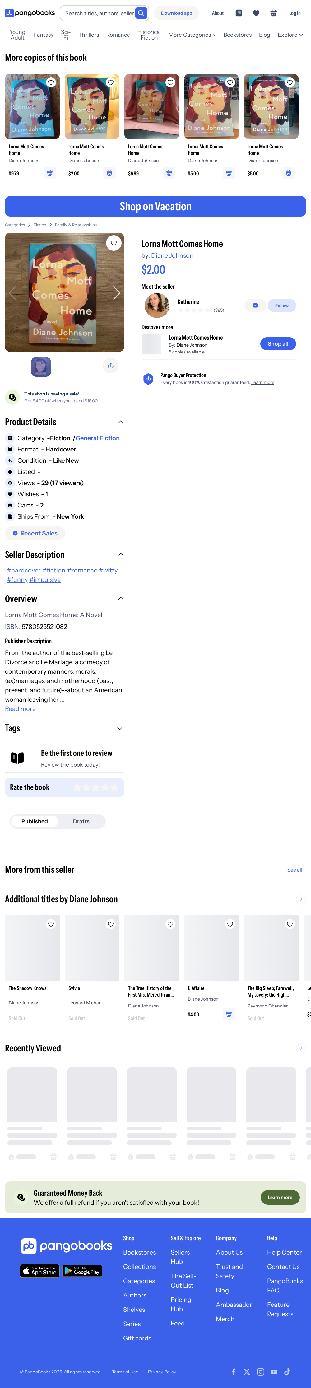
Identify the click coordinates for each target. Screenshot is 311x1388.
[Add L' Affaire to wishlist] (230, 924)
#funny (17, 579)
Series (132, 1324)
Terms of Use (125, 1372)
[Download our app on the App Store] (40, 1271)
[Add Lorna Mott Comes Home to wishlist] (114, 243)
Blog (264, 34)
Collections (139, 1266)
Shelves (134, 1309)
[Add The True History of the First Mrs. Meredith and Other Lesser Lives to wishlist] (170, 924)
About (218, 13)
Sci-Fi (66, 35)
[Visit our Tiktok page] (287, 1372)
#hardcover (24, 570)
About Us (229, 1252)
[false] (255, 305)
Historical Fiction (149, 35)
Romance (118, 34)
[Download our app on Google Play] (82, 1271)
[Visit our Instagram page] (260, 1372)
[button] (64, 422)
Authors (134, 1295)
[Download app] (176, 13)
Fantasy (43, 34)
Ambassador (234, 1304)
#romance (82, 570)
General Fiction (98, 438)
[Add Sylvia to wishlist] (111, 924)
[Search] (141, 13)
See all (294, 869)
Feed (178, 1323)
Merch (225, 1319)
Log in (295, 13)
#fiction (53, 570)
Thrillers (88, 34)
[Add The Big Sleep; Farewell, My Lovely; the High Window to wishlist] (290, 924)
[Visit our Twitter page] (247, 1372)
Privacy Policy (162, 1372)
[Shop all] (278, 343)
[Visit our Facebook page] (233, 1372)
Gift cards (137, 1338)
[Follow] (282, 305)
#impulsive (45, 579)
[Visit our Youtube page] (274, 1372)
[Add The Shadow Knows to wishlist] (51, 924)
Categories (15, 224)
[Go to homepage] (30, 13)
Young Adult (17, 35)
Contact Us (283, 1266)
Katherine (188, 302)
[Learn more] (280, 1197)
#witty (108, 570)
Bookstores (238, 34)
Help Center (284, 1252)
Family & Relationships (76, 224)
